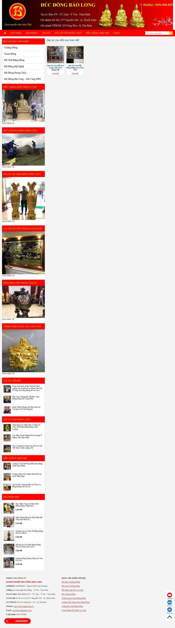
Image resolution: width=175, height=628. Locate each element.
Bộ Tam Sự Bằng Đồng (71, 586)
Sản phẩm (32, 33)
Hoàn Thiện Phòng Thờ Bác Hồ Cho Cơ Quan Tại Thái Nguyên (26, 408)
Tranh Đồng (10, 54)
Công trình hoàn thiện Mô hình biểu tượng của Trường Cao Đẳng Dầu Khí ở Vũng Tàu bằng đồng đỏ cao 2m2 (27, 388)
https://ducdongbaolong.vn (24, 606)
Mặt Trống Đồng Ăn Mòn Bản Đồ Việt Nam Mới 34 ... (29, 518)
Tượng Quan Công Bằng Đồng (74, 598)
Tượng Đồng (11, 47)
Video (116, 33)
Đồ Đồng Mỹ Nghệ (14, 66)
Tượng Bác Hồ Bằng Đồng (72, 606)
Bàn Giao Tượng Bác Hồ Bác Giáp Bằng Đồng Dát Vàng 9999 (25, 398)
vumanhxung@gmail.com (22, 610)
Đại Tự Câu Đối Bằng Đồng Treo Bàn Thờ (75, 68)
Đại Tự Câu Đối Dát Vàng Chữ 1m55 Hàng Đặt (55, 68)
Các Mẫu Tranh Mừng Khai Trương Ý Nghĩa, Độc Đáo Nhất (27, 436)
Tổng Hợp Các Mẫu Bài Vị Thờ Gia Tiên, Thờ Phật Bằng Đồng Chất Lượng (26, 427)
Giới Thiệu (16, 33)
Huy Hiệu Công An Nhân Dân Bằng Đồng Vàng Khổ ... (27, 505)
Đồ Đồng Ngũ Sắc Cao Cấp (72, 590)
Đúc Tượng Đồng (69, 594)
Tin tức (46, 33)
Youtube (169, 596)
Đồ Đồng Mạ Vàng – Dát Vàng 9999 (22, 79)
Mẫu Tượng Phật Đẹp (97, 33)
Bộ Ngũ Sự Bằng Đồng (71, 582)
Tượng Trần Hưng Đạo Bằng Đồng (76, 602)
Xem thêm (6, 123)
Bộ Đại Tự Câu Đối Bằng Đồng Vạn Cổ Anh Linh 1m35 (28, 546)
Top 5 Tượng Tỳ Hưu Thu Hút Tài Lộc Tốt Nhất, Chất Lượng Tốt (27, 447)
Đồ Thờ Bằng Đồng (14, 60)
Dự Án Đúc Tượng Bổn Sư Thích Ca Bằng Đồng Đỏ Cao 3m (26, 486)
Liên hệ (55, 74)
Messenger (170, 610)
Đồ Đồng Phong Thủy (15, 72)
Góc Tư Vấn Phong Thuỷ (68, 33)
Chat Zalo (170, 603)
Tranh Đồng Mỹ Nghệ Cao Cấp (74, 610)
